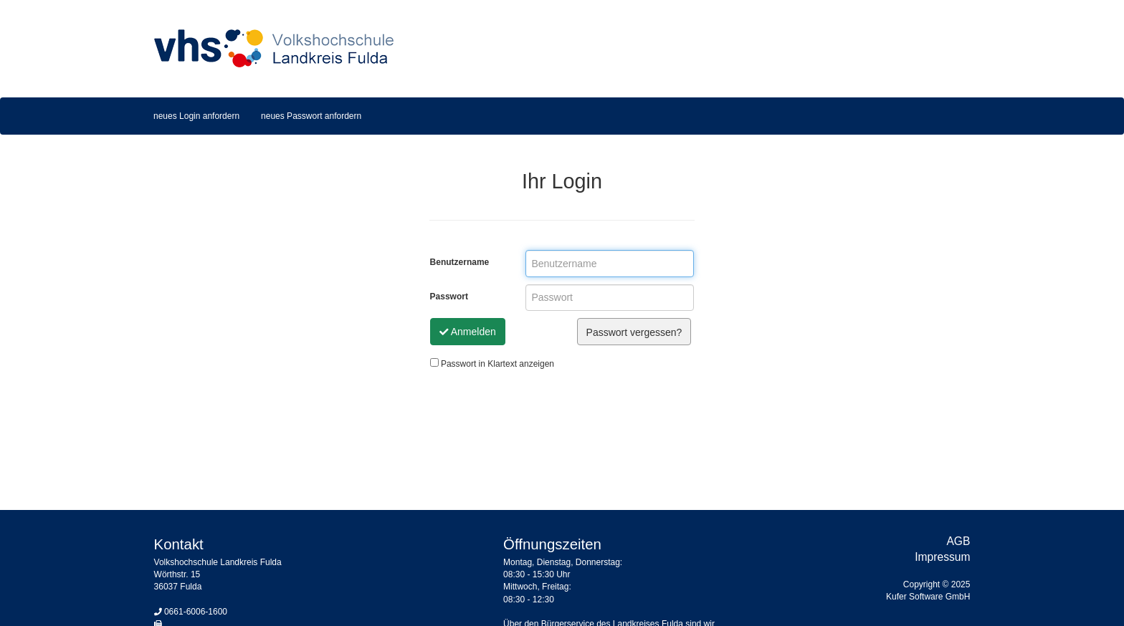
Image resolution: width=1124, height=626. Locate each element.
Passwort (449, 297)
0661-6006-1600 (195, 612)
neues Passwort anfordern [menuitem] (311, 116)
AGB (958, 541)
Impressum (942, 557)
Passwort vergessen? (634, 332)
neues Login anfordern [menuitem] (196, 116)
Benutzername (460, 262)
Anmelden (467, 331)
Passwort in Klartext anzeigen (492, 363)
